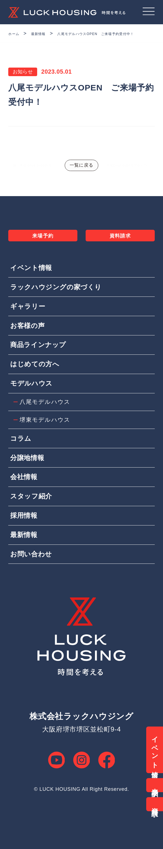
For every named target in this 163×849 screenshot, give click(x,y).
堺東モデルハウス (46, 435)
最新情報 (46, 33)
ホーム (16, 33)
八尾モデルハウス (46, 416)
